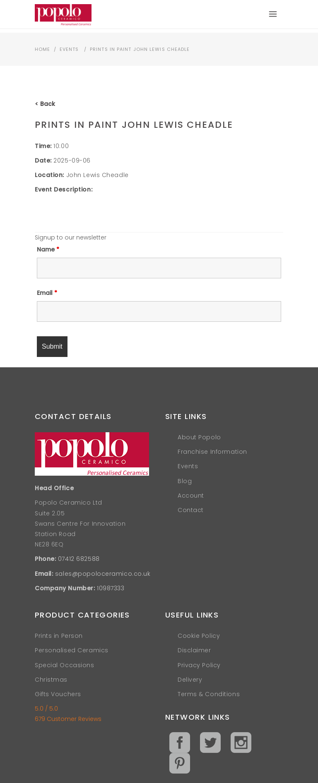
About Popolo (199, 437)
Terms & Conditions (209, 694)
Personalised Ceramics (71, 650)
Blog (185, 481)
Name (48, 249)
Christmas (51, 679)
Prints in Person (59, 636)
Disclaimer (194, 650)
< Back (45, 104)
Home (42, 49)
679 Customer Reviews (68, 719)
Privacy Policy (199, 665)
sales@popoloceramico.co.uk (103, 574)
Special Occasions (64, 665)
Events (69, 49)
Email (47, 293)
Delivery (190, 679)
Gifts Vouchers (58, 694)
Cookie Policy (199, 636)
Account (191, 495)
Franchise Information (212, 452)
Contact (191, 510)
